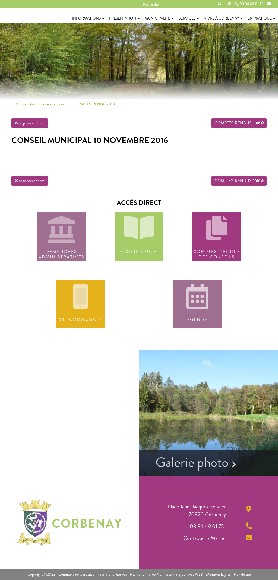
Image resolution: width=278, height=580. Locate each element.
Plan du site (242, 574)
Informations (88, 18)
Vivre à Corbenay (223, 18)
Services (189, 18)
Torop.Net (155, 574)
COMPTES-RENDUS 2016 (95, 104)
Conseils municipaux (54, 104)
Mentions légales (218, 574)
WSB (199, 574)
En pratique (261, 18)
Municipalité (159, 18)
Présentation (124, 18)
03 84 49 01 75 (249, 4)
